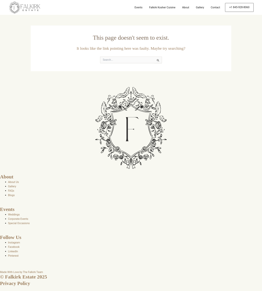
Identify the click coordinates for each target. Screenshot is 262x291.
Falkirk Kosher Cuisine (162, 7)
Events (138, 7)
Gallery (200, 7)
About (185, 7)
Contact (215, 7)
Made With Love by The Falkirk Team (21, 272)
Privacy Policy (15, 283)
